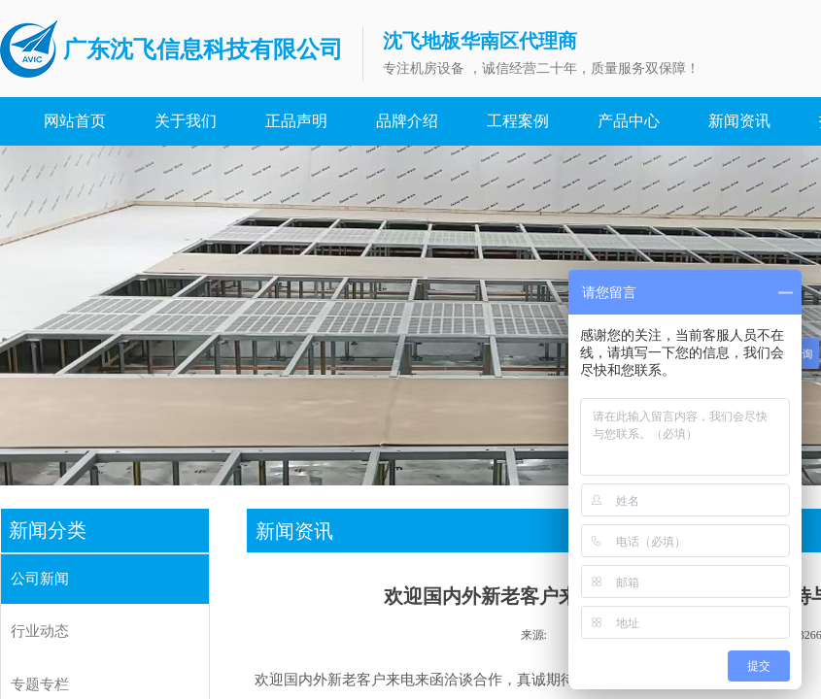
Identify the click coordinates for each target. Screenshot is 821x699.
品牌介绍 (407, 121)
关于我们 (185, 121)
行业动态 (40, 631)
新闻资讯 (739, 121)
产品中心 (629, 121)
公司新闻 (40, 578)
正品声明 (296, 121)
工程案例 (518, 121)
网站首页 (75, 121)
